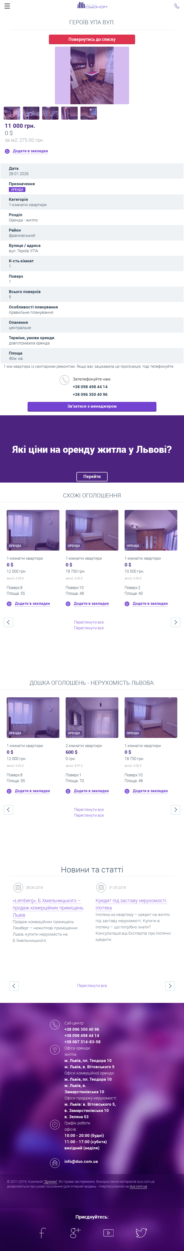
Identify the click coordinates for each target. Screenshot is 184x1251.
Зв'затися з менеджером (92, 406)
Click (7, 7)
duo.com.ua (138, 1186)
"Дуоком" (51, 1181)
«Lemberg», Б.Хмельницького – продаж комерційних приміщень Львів (48, 907)
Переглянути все (89, 622)
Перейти (92, 476)
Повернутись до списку (92, 39)
